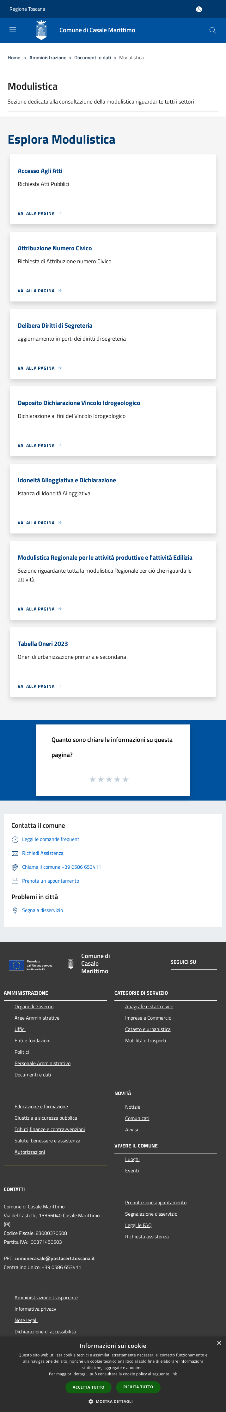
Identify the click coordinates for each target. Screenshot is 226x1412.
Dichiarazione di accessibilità (45, 1331)
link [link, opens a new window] (173, 1374)
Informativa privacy (35, 1309)
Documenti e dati (92, 57)
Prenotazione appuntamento (155, 1202)
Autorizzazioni (30, 1152)
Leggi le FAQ (138, 1225)
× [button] (219, 1343)
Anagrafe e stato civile (149, 1006)
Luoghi (132, 1159)
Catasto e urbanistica (148, 1029)
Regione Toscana (27, 9)
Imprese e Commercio (148, 1018)
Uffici (20, 1029)
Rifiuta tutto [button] (138, 1387)
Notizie (132, 1107)
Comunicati (137, 1118)
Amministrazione (47, 57)
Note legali (26, 1320)
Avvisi (131, 1129)
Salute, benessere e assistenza (47, 1140)
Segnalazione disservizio (151, 1214)
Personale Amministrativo (42, 1063)
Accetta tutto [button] (88, 1387)
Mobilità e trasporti (145, 1040)
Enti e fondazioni (33, 1040)
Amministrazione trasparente (46, 1297)
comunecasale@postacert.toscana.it (55, 1258)
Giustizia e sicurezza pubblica (46, 1118)
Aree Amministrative (37, 1018)
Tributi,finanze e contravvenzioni (50, 1129)
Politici (22, 1052)
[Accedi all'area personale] (199, 9)
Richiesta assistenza (147, 1236)
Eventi (132, 1170)
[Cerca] (213, 30)
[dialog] (113, 1374)
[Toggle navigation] (12, 29)
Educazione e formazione (41, 1106)
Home (14, 57)
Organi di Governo (34, 1006)
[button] (113, 1401)
